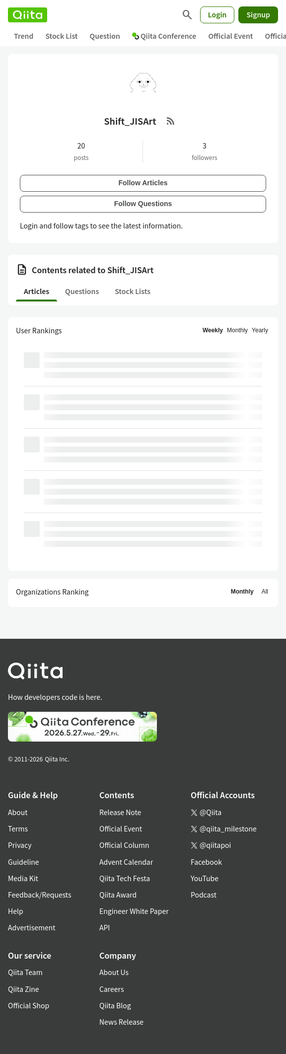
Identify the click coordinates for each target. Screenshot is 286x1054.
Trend (23, 36)
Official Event (230, 36)
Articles (36, 291)
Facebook (206, 862)
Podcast (203, 895)
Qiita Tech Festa (124, 878)
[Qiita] (27, 14)
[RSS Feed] (171, 121)
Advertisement (32, 927)
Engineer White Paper (134, 911)
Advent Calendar (126, 862)
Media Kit (23, 878)
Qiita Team (25, 972)
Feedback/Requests (40, 895)
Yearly (260, 330)
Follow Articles (142, 183)
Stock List (61, 36)
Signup (258, 14)
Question (105, 36)
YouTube (204, 878)
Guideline (23, 862)
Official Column (124, 845)
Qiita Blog (115, 1005)
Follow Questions (143, 204)
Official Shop (28, 1005)
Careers (111, 989)
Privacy (19, 845)
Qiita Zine (23, 989)
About (17, 812)
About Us (114, 972)
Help (15, 911)
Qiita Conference (164, 36)
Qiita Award (118, 895)
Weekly (213, 330)
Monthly (237, 330)
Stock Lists (132, 291)
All (265, 591)
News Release (121, 1022)
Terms (18, 828)
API (104, 927)
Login (217, 14)
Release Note (120, 812)
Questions (82, 291)
